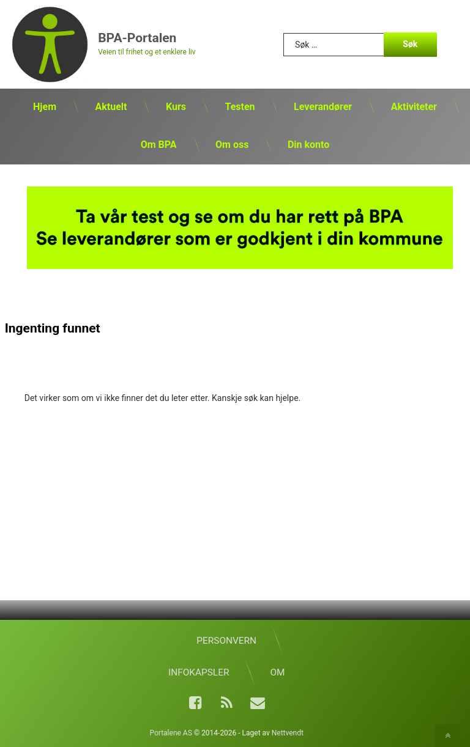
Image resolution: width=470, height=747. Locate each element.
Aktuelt (111, 106)
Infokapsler (198, 672)
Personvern (226, 640)
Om (277, 672)
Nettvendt (288, 733)
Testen (240, 106)
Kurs (176, 106)
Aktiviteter (414, 106)
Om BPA (159, 144)
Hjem (44, 106)
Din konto (308, 144)
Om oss (231, 144)
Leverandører (323, 106)
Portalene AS (171, 733)
